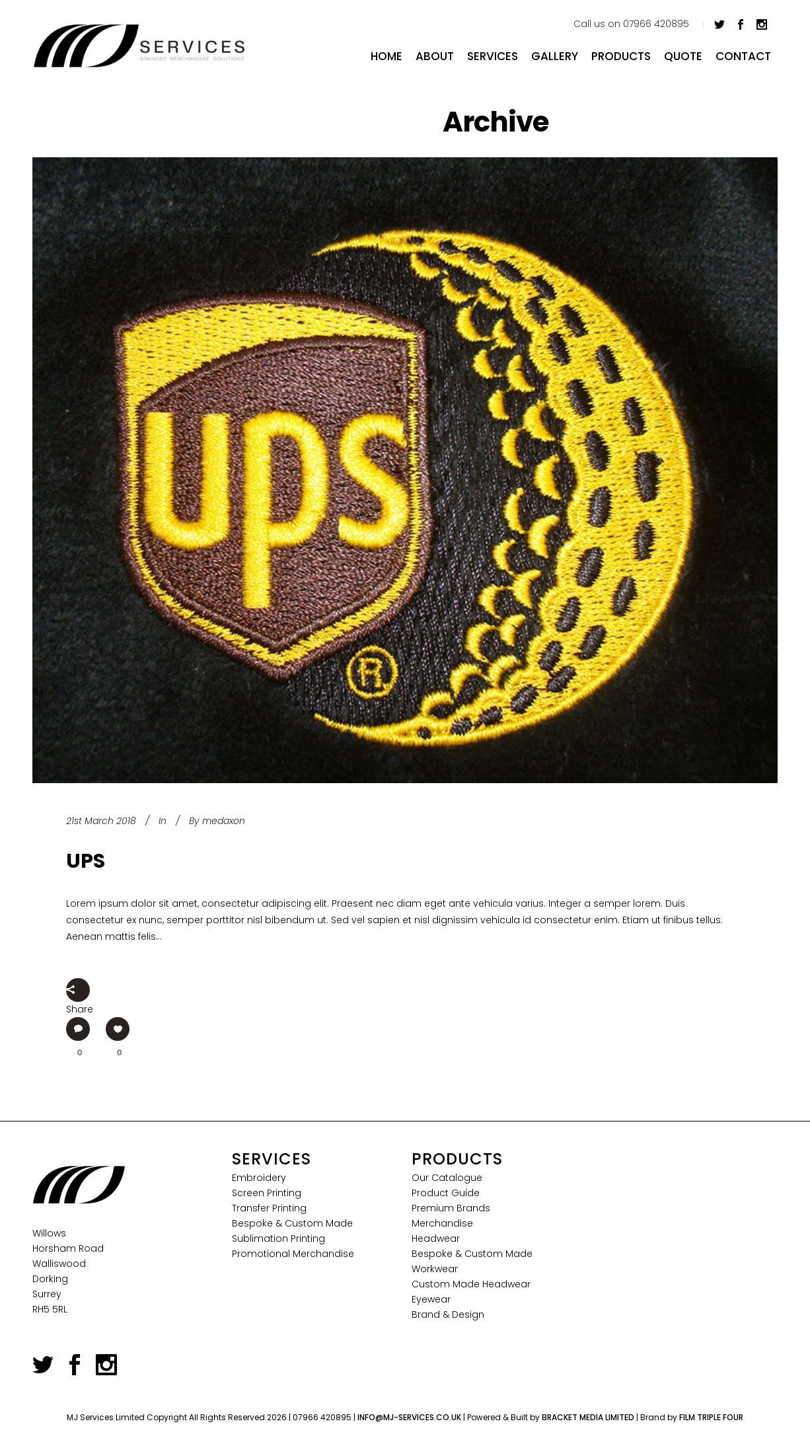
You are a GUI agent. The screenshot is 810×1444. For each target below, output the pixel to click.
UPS (85, 861)
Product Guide (446, 1192)
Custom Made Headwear (471, 1284)
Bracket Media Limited (588, 1417)
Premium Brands (451, 1208)
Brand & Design (448, 1314)
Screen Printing (266, 1192)
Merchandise (442, 1223)
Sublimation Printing (278, 1238)
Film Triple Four (711, 1417)
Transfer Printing (269, 1208)
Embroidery (259, 1177)
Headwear (436, 1238)
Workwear (435, 1268)
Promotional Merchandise (293, 1253)
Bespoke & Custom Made (292, 1223)
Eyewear (431, 1299)
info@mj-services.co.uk (409, 1417)
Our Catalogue (447, 1177)
